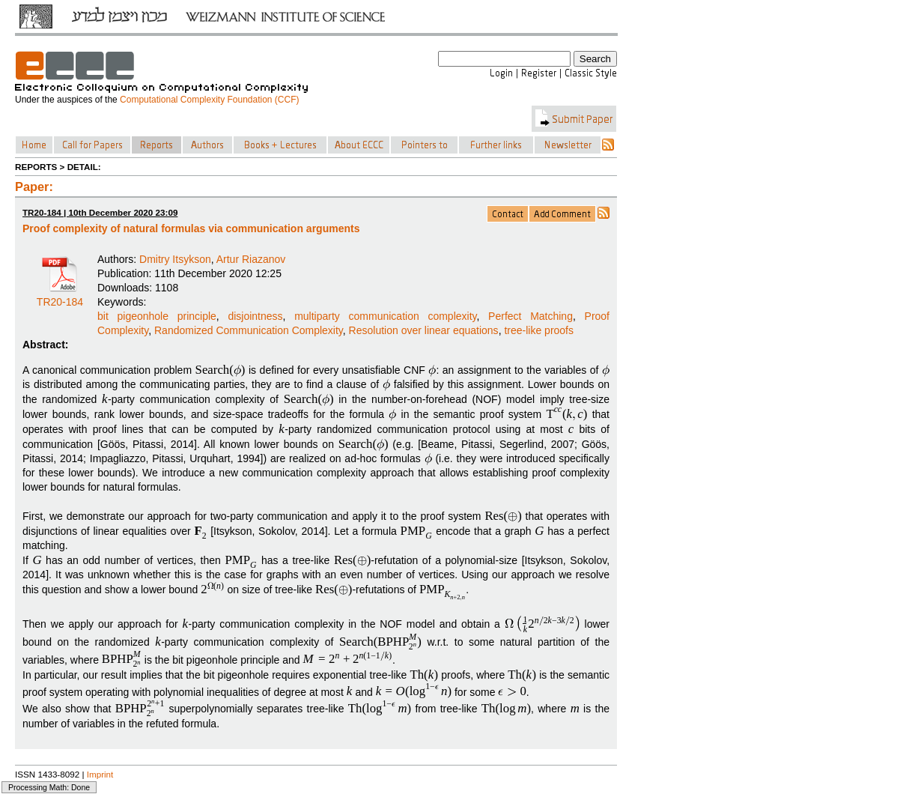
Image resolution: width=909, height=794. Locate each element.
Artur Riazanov (251, 259)
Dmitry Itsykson (175, 259)
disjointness (255, 316)
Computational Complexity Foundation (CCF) (209, 99)
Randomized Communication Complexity (248, 330)
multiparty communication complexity (385, 316)
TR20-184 (60, 296)
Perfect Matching (530, 316)
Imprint (100, 774)
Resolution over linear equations (424, 330)
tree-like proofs (539, 330)
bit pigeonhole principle (156, 316)
